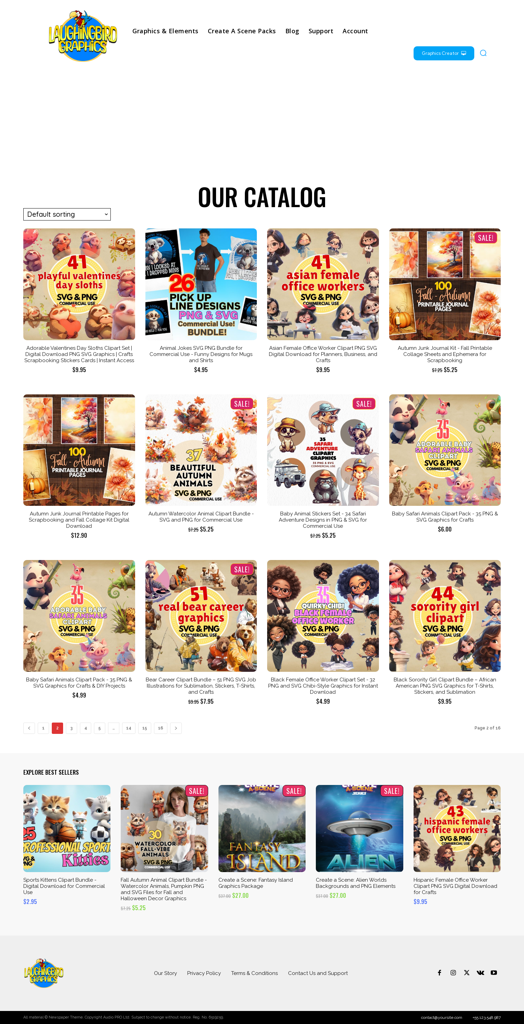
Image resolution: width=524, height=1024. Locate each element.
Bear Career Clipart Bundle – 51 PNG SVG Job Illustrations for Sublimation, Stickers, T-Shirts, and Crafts (201, 686)
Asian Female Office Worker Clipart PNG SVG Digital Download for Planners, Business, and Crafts (323, 354)
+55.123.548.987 (487, 1017)
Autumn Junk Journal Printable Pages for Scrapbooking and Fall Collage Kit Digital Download (79, 520)
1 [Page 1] (43, 728)
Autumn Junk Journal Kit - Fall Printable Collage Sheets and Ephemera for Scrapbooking (445, 354)
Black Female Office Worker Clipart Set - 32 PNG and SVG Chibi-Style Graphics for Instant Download (323, 686)
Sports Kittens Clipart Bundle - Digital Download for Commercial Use (64, 886)
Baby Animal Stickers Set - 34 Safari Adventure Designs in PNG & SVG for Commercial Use (323, 520)
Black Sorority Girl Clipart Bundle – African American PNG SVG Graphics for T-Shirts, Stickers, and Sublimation (445, 686)
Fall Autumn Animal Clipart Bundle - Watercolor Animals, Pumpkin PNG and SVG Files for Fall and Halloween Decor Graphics (164, 889)
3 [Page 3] (71, 728)
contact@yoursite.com (441, 1017)
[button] (483, 53)
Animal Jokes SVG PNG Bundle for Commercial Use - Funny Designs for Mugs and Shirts (201, 354)
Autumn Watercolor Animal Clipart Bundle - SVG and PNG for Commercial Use (201, 517)
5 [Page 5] (99, 728)
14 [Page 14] (128, 728)
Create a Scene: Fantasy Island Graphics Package (255, 883)
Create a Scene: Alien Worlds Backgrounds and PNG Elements (355, 883)
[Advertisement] (262, 126)
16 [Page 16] (160, 728)
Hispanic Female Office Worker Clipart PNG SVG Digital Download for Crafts (455, 886)
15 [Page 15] (144, 728)
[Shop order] (67, 214)
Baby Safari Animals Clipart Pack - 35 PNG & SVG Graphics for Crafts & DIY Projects (79, 683)
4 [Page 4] (85, 728)
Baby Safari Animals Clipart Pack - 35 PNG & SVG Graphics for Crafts (445, 517)
